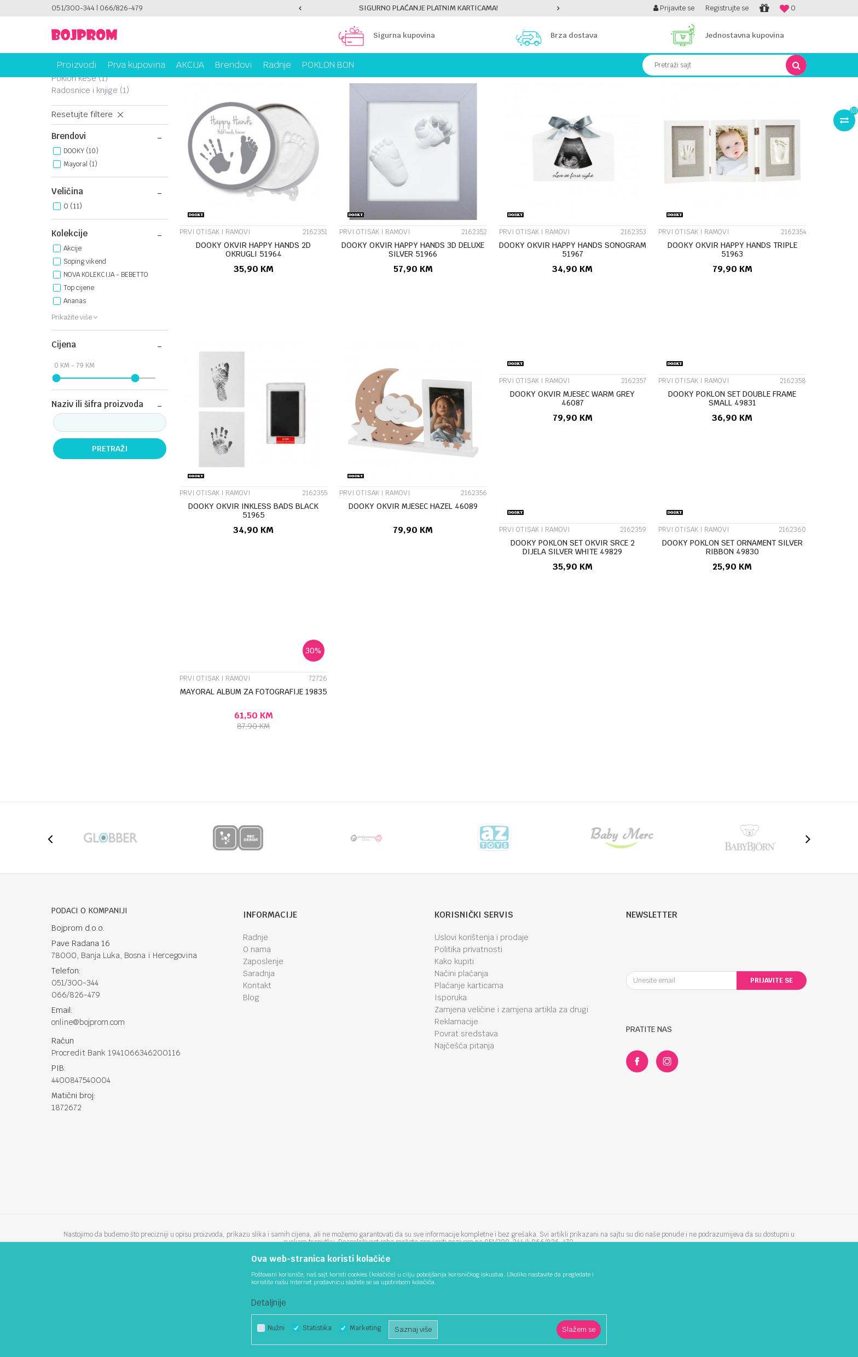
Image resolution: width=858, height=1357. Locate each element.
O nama (257, 1026)
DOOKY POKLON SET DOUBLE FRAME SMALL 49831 (732, 475)
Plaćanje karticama (468, 1062)
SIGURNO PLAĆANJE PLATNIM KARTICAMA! (428, 8)
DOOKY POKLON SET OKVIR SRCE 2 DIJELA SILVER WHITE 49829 (573, 624)
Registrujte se (727, 8)
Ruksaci (73, 131)
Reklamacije (456, 1098)
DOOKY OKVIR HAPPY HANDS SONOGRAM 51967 (572, 326)
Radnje (255, 1014)
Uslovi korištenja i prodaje (481, 1014)
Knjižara (163, 85)
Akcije (72, 325)
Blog (251, 1074)
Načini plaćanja (461, 1050)
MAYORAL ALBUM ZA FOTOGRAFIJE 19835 (253, 768)
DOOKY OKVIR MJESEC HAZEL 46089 (413, 583)
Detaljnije (268, 1302)
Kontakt (257, 1062)
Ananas (74, 378)
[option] (429, 8)
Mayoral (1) (80, 241)
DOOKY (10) (80, 228)
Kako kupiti (454, 1038)
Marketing (365, 1328)
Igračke (131, 85)
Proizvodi (97, 85)
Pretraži (109, 526)
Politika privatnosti (468, 1026)
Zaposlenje (263, 1038)
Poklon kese (79, 155)
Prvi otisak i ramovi (93, 143)
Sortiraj (533, 105)
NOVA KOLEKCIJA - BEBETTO (105, 351)
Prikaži (691, 105)
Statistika (317, 1328)
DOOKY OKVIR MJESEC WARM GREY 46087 (572, 475)
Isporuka (450, 1074)
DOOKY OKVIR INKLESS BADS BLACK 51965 (253, 587)
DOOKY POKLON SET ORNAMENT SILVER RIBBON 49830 (732, 624)
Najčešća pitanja (464, 1122)
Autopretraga (486, 105)
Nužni (276, 1328)
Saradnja (259, 1050)
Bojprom (63, 85)
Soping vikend (84, 338)
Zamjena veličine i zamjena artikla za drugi (511, 1086)
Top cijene (78, 365)
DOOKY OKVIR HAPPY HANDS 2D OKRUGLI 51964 (253, 326)
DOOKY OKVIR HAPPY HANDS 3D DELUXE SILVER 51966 (412, 326)
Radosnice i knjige (90, 167)
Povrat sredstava (466, 1110)
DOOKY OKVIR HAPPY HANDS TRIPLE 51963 (732, 326)
